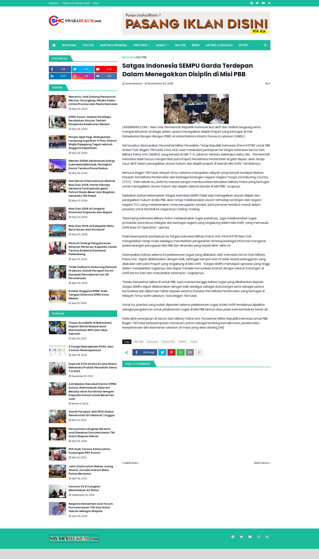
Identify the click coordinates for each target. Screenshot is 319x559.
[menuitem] (54, 45)
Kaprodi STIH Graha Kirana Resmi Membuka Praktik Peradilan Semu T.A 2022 (93, 367)
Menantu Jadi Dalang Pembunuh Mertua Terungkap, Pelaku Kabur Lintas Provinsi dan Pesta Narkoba (93, 100)
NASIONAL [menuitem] (69, 45)
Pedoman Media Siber (76, 3)
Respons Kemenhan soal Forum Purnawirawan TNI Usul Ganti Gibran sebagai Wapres (91, 507)
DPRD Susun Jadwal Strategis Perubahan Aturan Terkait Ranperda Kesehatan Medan (90, 120)
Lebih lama (261, 463)
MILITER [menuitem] (180, 45)
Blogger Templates (77, 554)
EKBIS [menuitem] (196, 45)
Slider (194, 341)
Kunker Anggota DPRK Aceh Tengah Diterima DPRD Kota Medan (89, 294)
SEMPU (182, 341)
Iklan (96, 3)
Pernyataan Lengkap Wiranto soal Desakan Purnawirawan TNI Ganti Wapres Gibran (92, 432)
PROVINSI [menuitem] (140, 45)
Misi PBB (141, 57)
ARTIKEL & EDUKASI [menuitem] (219, 45)
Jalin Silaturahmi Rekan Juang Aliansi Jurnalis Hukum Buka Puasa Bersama (91, 470)
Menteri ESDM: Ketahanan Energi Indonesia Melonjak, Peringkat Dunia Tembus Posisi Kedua (92, 164)
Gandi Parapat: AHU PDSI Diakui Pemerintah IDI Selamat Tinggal (92, 413)
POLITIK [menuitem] (88, 45)
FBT (98, 554)
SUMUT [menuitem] (161, 45)
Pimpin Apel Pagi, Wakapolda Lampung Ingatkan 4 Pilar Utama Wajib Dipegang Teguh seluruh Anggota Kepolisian (93, 142)
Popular (58, 314)
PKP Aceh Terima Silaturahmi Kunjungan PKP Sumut (89, 451)
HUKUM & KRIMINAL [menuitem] (113, 45)
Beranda (128, 57)
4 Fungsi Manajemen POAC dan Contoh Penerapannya (91, 348)
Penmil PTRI (168, 341)
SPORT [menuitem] (243, 45)
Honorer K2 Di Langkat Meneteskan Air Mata (84, 488)
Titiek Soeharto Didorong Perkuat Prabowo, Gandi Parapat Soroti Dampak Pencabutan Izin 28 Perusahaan (93, 272)
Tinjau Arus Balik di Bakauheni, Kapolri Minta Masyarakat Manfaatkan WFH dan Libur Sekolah (90, 328)
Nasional (152, 341)
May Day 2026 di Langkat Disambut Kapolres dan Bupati (90, 210)
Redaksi (54, 3)
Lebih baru (131, 463)
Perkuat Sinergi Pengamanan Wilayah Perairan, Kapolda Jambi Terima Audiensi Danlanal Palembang (93, 248)
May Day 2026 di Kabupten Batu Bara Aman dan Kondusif (91, 227)
